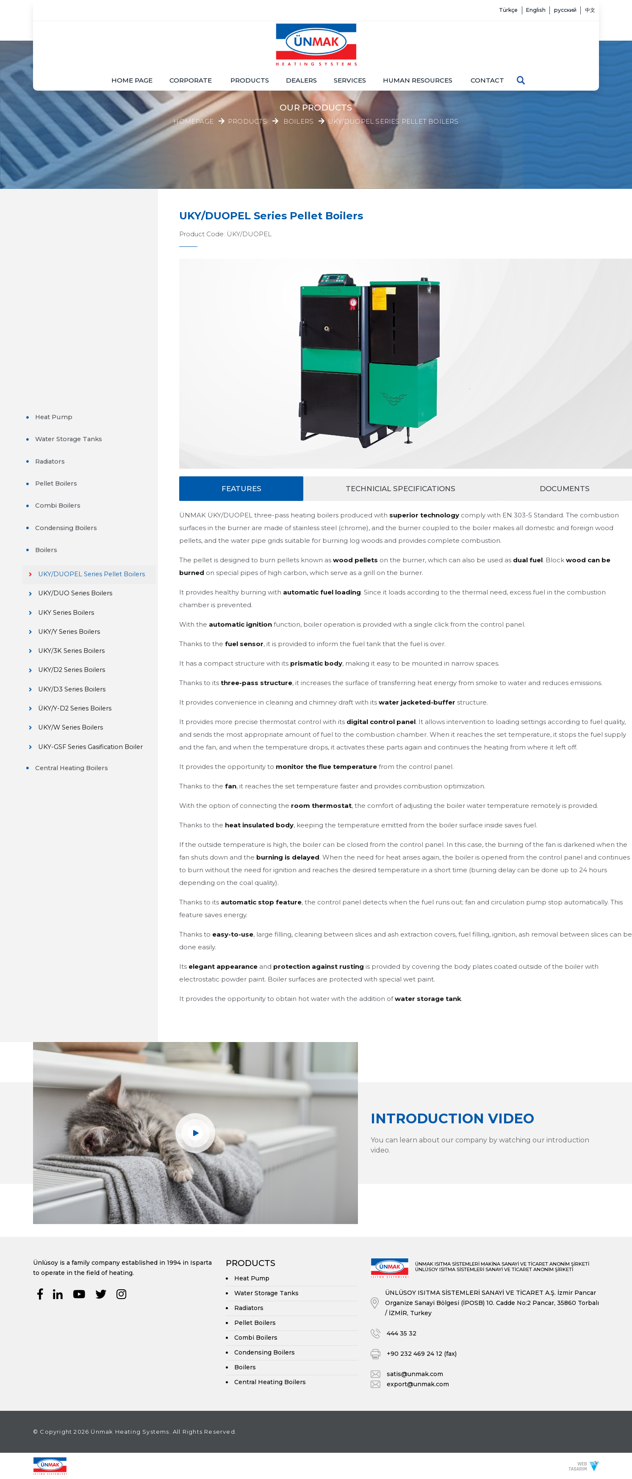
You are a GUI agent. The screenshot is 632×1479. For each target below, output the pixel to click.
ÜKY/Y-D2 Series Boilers (88, 529)
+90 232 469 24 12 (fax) (422, 1353)
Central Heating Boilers (77, 600)
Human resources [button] (417, 54)
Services (350, 54)
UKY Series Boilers (79, 429)
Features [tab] (241, 488)
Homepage (193, 121)
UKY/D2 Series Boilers (84, 489)
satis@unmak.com (415, 1374)
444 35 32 (401, 1333)
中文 (586, 10)
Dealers (301, 54)
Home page (131, 54)
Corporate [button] (190, 54)
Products (249, 54)
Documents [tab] (565, 488)
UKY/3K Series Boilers (84, 469)
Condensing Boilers (71, 332)
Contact (487, 54)
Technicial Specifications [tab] (400, 488)
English (514, 10)
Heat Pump (58, 221)
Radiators (54, 265)
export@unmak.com (418, 1384)
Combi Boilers (62, 310)
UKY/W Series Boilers (83, 549)
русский (553, 10)
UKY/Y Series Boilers (82, 449)
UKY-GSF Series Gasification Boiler (89, 574)
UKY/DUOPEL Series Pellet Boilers (393, 122)
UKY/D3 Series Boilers (84, 509)
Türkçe (477, 10)
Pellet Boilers (61, 288)
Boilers (298, 122)
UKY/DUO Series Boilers (88, 409)
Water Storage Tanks (73, 243)
